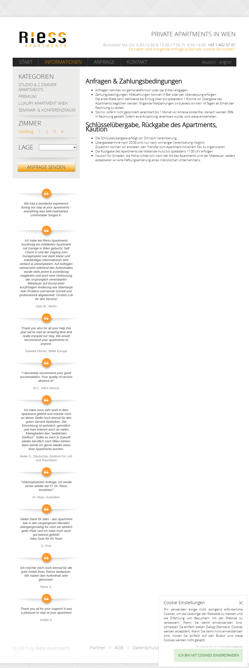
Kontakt (137, 62)
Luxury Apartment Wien (43, 103)
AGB (119, 647)
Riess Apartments (42, 39)
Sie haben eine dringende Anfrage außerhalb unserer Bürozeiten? (182, 49)
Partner (97, 647)
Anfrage (104, 62)
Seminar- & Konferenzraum (47, 110)
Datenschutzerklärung (155, 647)
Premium (27, 96)
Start (25, 62)
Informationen (63, 62)
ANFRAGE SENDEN (46, 167)
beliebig (26, 131)
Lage (25, 147)
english (225, 62)
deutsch (209, 62)
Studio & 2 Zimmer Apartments (37, 87)
